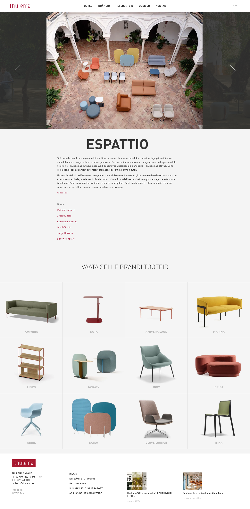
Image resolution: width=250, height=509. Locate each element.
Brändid (104, 6)
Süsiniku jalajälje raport (86, 489)
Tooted (87, 6)
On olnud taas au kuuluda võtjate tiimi (203, 493)
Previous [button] (17, 70)
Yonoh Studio (64, 227)
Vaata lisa (62, 193)
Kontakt (162, 6)
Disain (73, 474)
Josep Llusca (64, 216)
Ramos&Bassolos (67, 222)
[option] (125, 70)
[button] (236, 6)
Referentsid (124, 6)
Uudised (144, 6)
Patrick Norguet (66, 210)
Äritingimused (78, 484)
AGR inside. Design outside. (86, 493)
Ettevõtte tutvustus (82, 479)
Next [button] (233, 70)
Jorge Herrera (65, 233)
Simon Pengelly (65, 239)
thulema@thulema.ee (23, 483)
